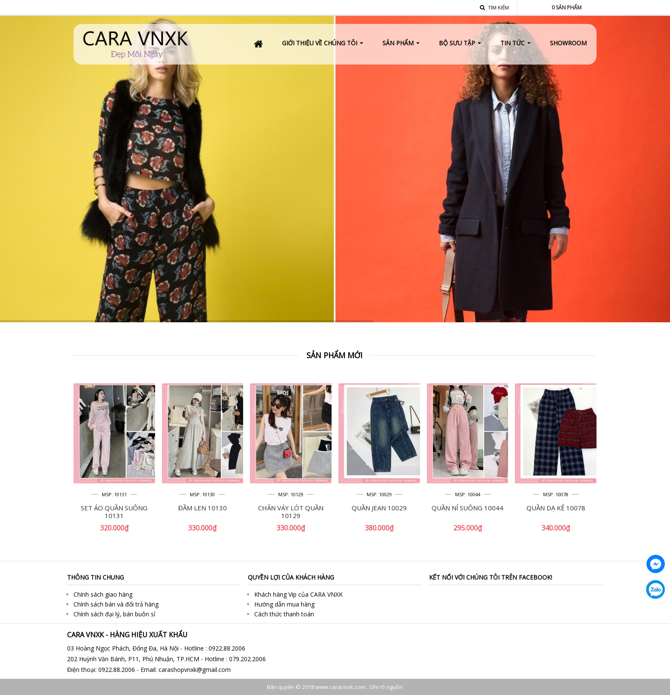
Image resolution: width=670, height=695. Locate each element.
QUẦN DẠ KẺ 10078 (555, 508)
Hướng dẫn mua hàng (284, 604)
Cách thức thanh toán (284, 614)
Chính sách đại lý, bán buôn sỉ (114, 614)
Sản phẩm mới (334, 355)
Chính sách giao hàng (102, 594)
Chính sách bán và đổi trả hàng (116, 604)
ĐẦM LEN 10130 (202, 508)
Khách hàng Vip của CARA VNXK (298, 594)
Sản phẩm (567, 7)
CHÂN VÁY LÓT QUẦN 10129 (290, 512)
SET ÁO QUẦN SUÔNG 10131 (114, 512)
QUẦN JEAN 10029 (379, 508)
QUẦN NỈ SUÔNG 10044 (467, 508)
